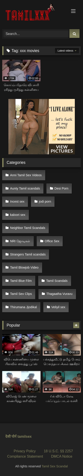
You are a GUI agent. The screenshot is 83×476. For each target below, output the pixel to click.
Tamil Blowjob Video (24, 267)
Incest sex (17, 201)
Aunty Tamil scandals (25, 188)
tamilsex (24, 436)
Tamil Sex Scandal (55, 466)
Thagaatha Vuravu (59, 294)
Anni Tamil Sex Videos (26, 175)
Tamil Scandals (57, 281)
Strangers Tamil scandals (28, 254)
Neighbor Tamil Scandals (27, 228)
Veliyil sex (58, 307)
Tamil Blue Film (21, 281)
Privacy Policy (25, 451)
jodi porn (45, 201)
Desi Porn (61, 188)
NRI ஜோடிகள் (20, 241)
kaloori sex (17, 215)
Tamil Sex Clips (21, 294)
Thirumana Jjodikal (23, 307)
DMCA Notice (61, 456)
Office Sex (52, 241)
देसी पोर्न (10, 436)
